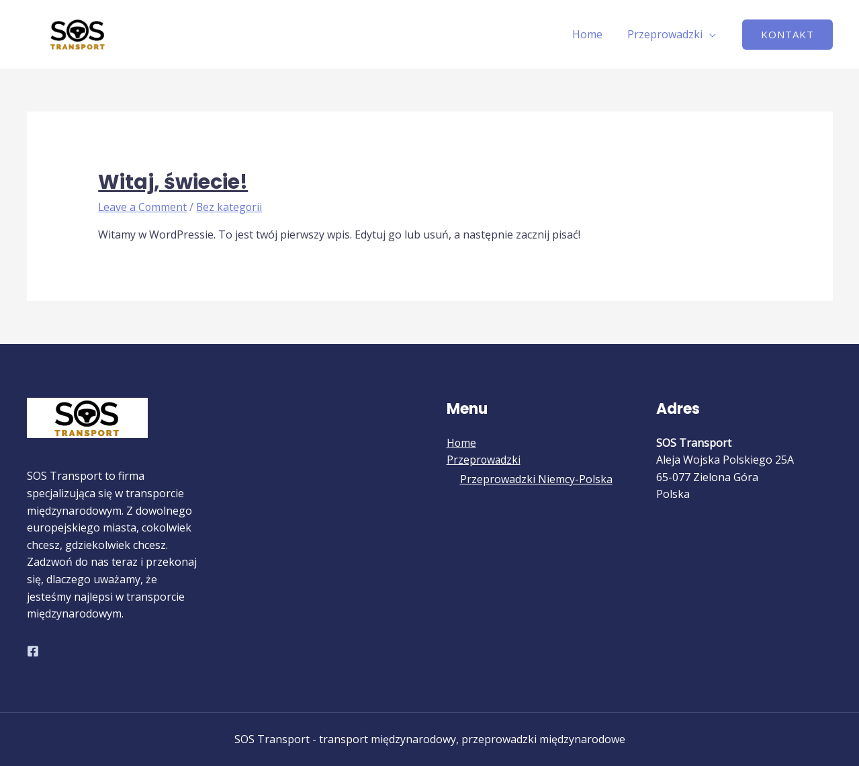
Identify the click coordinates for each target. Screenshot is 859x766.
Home (593, 34)
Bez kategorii (231, 207)
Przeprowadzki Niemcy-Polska (536, 479)
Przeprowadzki (667, 34)
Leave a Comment (143, 207)
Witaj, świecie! (173, 182)
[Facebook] (33, 651)
